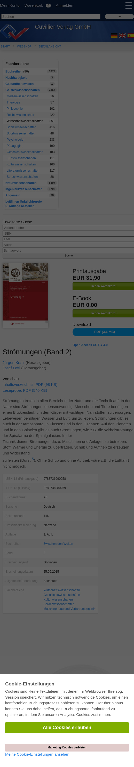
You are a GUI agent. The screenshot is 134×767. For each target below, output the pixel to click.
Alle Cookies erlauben (67, 727)
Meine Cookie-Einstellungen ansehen (37, 754)
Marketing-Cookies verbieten (67, 747)
